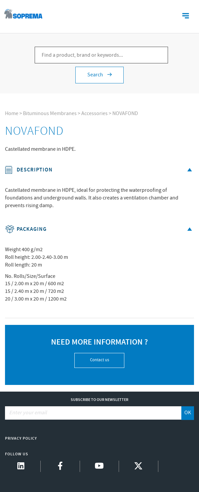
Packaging (99, 229)
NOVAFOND (125, 113)
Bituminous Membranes (50, 113)
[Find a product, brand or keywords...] (101, 55)
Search (99, 74)
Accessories (94, 113)
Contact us (99, 360)
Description (99, 169)
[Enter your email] (93, 413)
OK (187, 412)
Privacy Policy (21, 438)
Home (11, 113)
